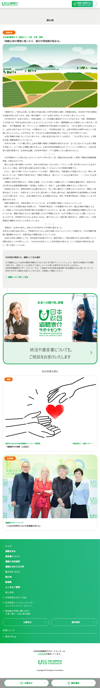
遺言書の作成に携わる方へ (17, 612)
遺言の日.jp (10, 636)
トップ (8, 546)
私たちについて (12, 571)
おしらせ (9, 592)
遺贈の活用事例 (12, 561)
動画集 (8, 582)
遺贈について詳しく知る (18, 277)
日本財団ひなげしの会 (15, 597)
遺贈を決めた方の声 (14, 566)
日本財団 (41, 654)
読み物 (8, 576)
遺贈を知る (10, 551)
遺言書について (12, 556)
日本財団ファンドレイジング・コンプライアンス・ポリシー (20, 604)
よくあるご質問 (12, 587)
